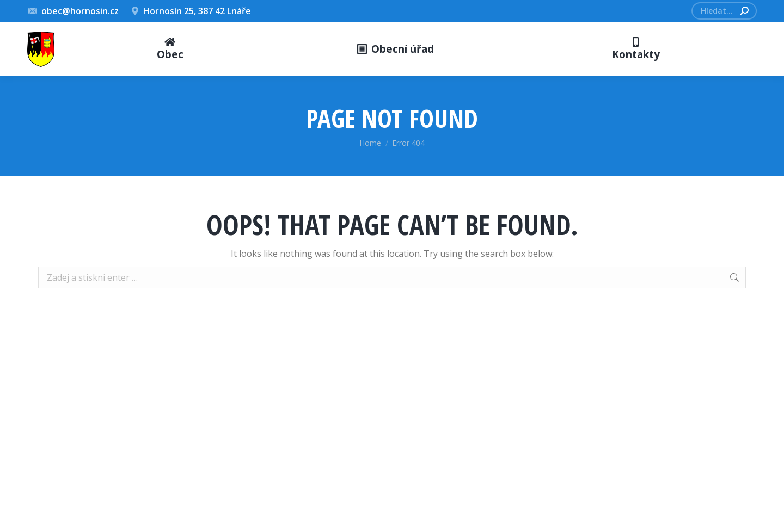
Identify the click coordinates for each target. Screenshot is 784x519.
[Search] (724, 11)
